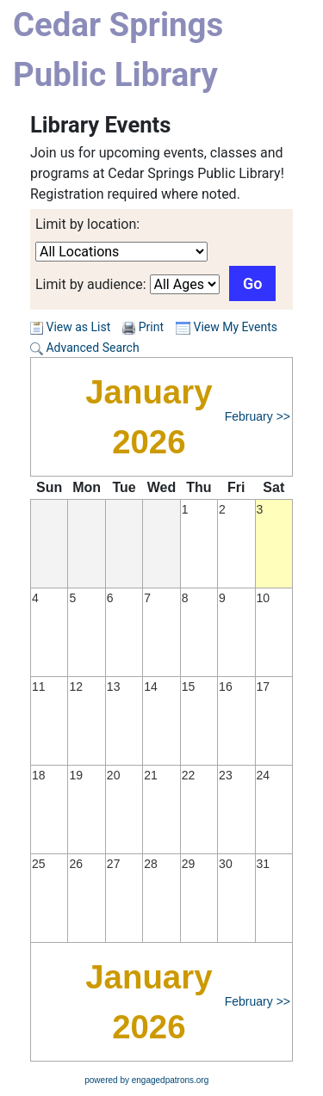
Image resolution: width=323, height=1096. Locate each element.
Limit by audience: (90, 284)
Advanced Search (85, 347)
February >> (257, 416)
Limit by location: (87, 224)
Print (151, 327)
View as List (70, 327)
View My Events (226, 327)
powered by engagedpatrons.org (146, 1080)
